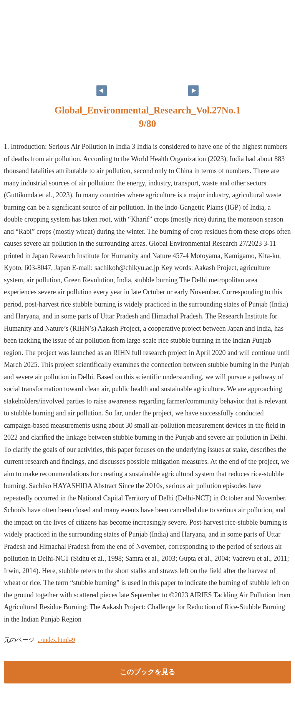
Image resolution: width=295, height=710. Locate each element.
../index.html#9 (56, 640)
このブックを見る (147, 672)
